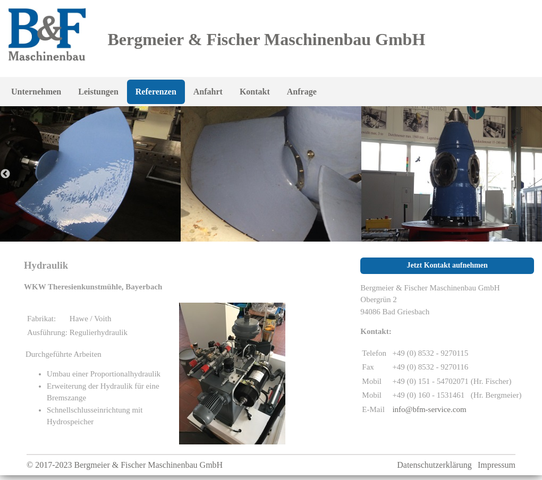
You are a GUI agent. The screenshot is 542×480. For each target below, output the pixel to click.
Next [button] (536, 174)
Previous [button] (5, 174)
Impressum (496, 464)
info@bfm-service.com (429, 409)
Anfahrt (208, 91)
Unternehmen (36, 91)
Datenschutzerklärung (434, 464)
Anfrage (302, 91)
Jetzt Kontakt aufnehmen (446, 265)
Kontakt (255, 91)
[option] (271, 174)
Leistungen (98, 91)
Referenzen (156, 91)
